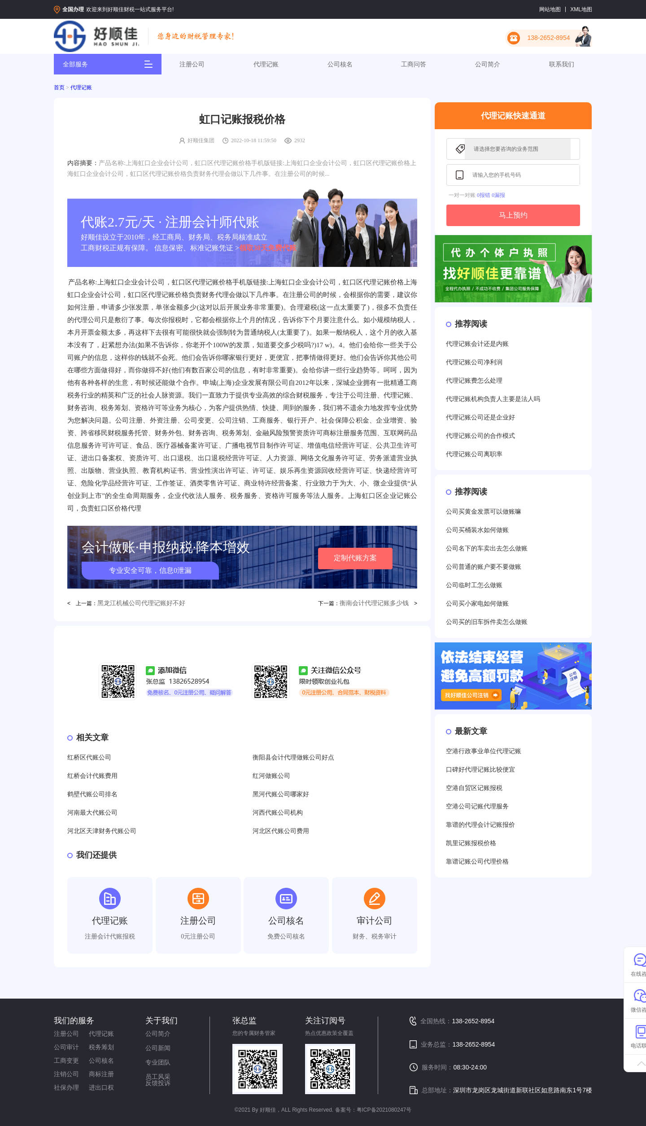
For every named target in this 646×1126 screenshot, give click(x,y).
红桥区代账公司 (89, 757)
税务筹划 (101, 1047)
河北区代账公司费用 (281, 831)
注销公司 (66, 1074)
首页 (59, 87)
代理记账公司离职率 (474, 454)
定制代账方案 (355, 558)
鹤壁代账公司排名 (92, 794)
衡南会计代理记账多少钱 (374, 603)
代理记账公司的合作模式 (480, 435)
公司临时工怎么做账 (474, 585)
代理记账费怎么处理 (474, 380)
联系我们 (561, 64)
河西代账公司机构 (278, 812)
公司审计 (66, 1047)
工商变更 (66, 1060)
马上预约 (513, 215)
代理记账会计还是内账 (477, 343)
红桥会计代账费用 (92, 775)
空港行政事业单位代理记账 (483, 751)
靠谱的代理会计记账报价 (480, 824)
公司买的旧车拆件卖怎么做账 (487, 622)
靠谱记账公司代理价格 (477, 861)
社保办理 (66, 1087)
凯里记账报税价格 (471, 843)
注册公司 (192, 64)
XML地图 (581, 9)
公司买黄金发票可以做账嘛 (483, 511)
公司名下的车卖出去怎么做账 (487, 548)
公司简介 (487, 64)
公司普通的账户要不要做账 (483, 566)
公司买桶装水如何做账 (477, 530)
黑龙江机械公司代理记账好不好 (141, 603)
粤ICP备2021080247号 (384, 1110)
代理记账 (266, 64)
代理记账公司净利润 (474, 362)
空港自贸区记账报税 (474, 788)
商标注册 (101, 1074)
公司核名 (340, 64)
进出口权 (101, 1087)
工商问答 (413, 64)
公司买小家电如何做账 (477, 603)
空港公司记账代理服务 (477, 806)
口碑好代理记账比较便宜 (480, 769)
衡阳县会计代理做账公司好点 (293, 757)
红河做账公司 (271, 775)
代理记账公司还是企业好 (480, 417)
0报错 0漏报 (491, 195)
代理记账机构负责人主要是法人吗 (493, 399)
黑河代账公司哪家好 (281, 794)
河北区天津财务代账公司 (101, 831)
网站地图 (550, 9)
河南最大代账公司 (92, 812)
